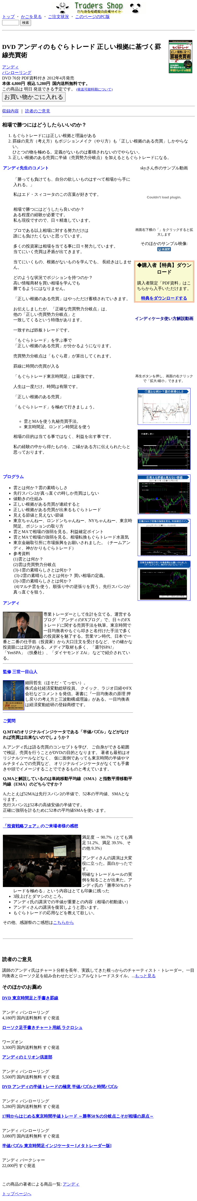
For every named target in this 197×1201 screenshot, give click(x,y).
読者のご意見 (37, 111)
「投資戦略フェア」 (21, 826)
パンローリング (16, 72)
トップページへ (16, 1194)
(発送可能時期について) (94, 89)
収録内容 (10, 111)
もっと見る (145, 976)
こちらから (63, 922)
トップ (8, 16)
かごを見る (31, 16)
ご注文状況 (58, 16)
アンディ (10, 67)
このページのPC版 (92, 16)
